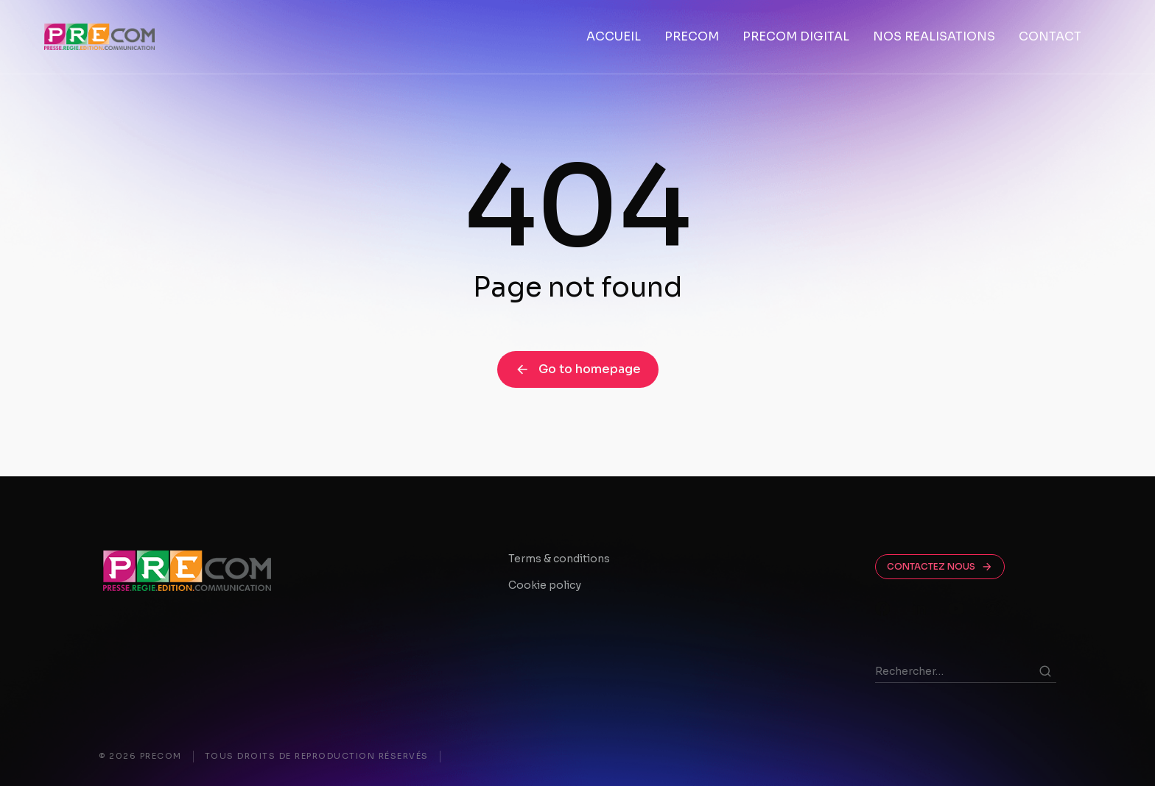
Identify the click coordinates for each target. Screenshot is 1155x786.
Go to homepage (578, 369)
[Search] (1045, 671)
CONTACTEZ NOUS (940, 567)
